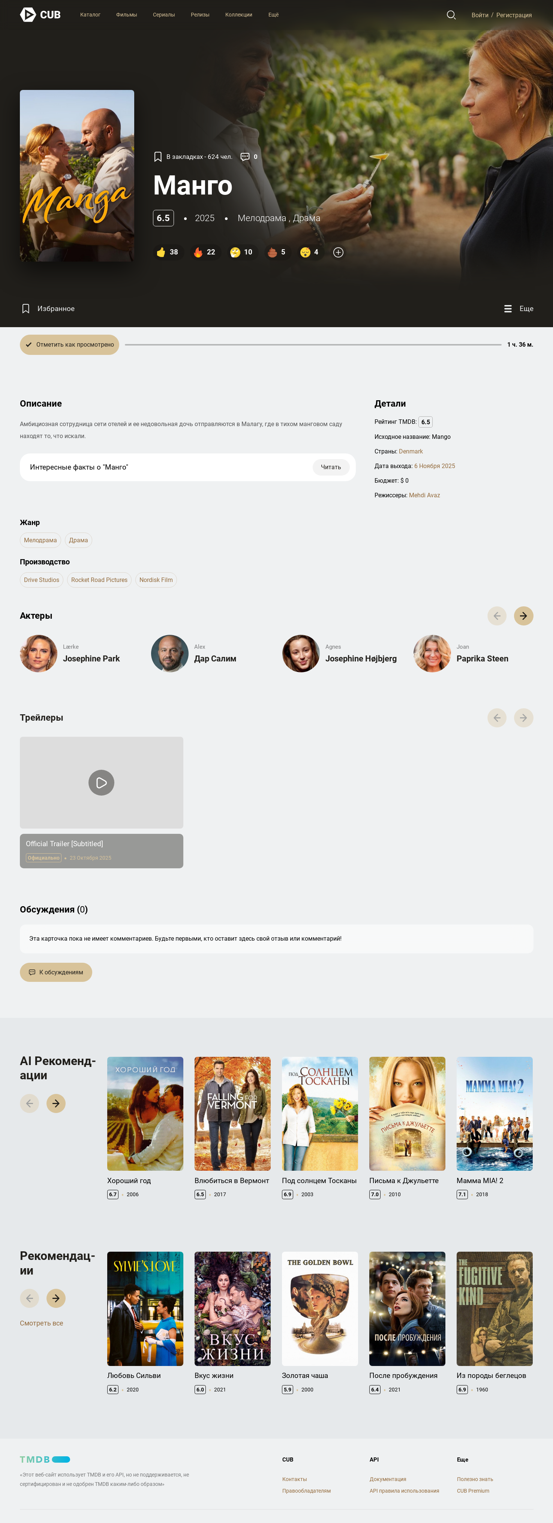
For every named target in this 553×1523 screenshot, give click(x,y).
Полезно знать (475, 1479)
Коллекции (238, 15)
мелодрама (262, 218)
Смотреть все (41, 1323)
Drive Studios (41, 579)
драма (307, 218)
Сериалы (164, 15)
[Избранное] (47, 308)
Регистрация (514, 14)
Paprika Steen (482, 658)
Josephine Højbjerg (361, 658)
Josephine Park (91, 658)
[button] (523, 615)
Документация (388, 1479)
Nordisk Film (156, 579)
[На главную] (40, 14)
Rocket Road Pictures (99, 579)
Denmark (411, 451)
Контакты (294, 1479)
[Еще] (518, 308)
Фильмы (126, 15)
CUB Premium (473, 1491)
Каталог (90, 15)
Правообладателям (306, 1491)
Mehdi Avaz (424, 495)
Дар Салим (215, 658)
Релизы (200, 15)
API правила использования (404, 1491)
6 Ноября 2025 (434, 466)
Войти (480, 14)
